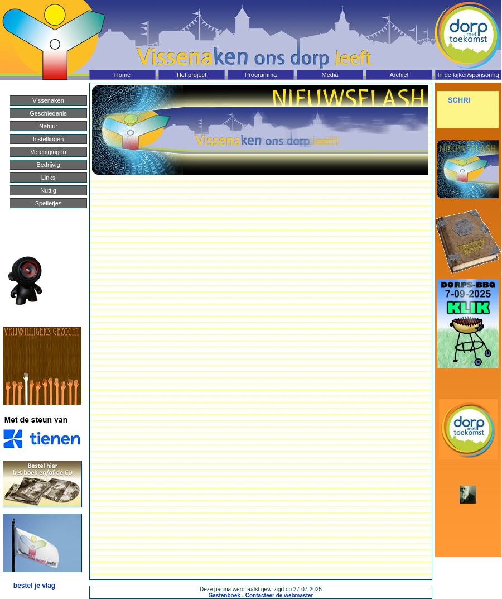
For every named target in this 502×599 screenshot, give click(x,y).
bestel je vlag (34, 586)
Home (122, 74)
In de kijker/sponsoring (468, 74)
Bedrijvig (48, 164)
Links (48, 177)
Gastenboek (224, 595)
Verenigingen (48, 151)
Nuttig (48, 190)
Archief (398, 74)
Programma (261, 74)
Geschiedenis (48, 113)
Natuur (48, 126)
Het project (191, 74)
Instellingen (48, 139)
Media (330, 74)
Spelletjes (48, 203)
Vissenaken (48, 100)
